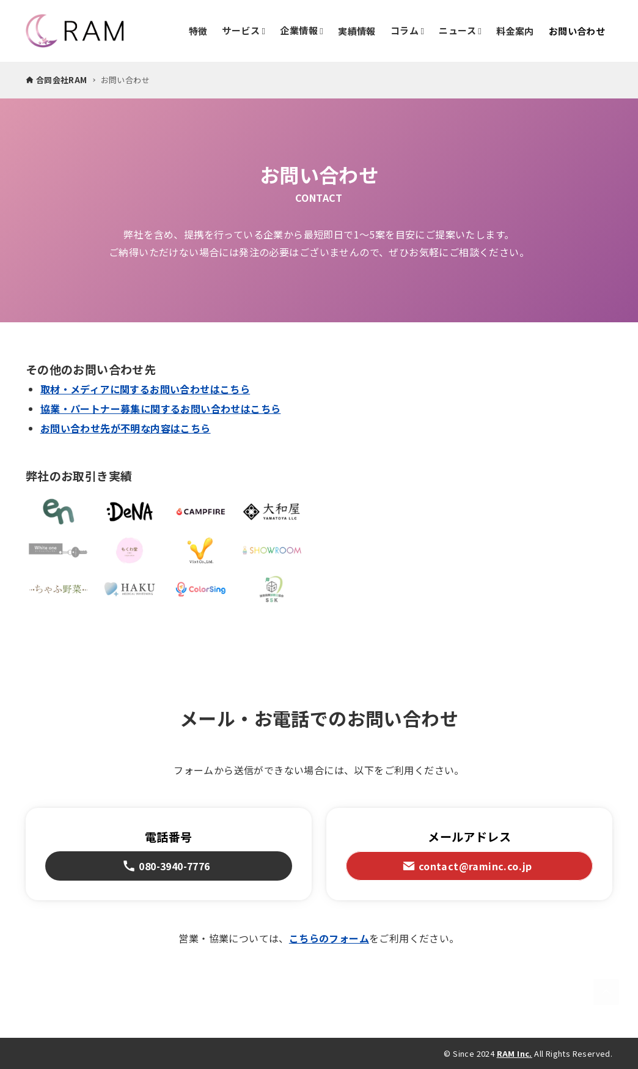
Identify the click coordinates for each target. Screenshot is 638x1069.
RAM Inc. (514, 1053)
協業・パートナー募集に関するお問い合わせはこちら (160, 408)
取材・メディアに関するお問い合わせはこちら (145, 389)
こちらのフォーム (329, 938)
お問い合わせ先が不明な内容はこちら (125, 428)
